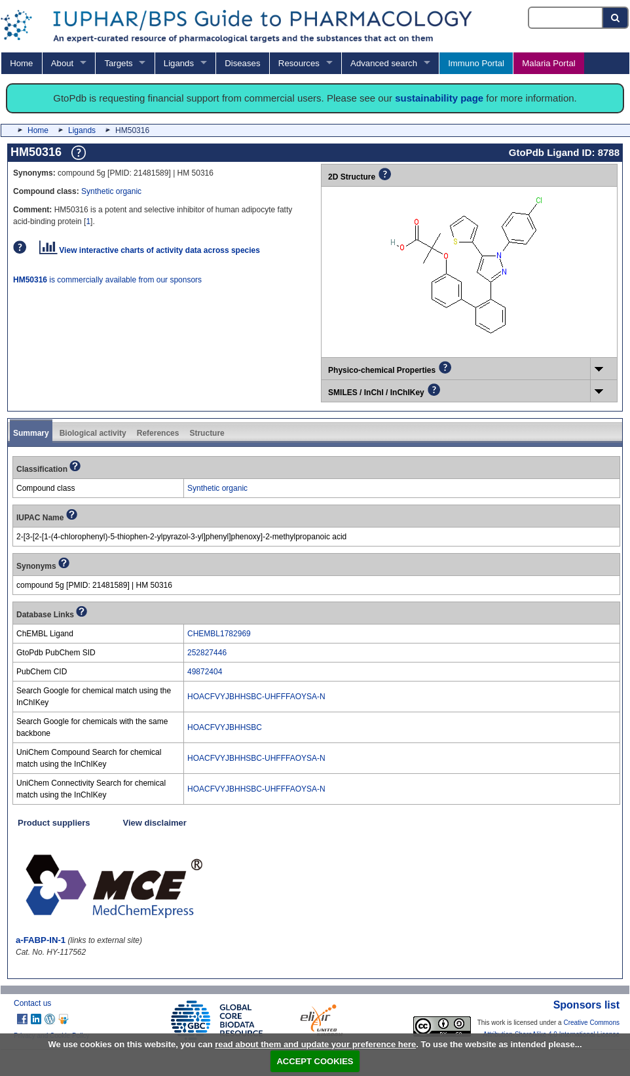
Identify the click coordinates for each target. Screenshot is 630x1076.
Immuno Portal (476, 63)
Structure (206, 433)
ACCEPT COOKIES (314, 1061)
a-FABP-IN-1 (40, 940)
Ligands (179, 63)
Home (21, 63)
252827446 (207, 652)
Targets (118, 63)
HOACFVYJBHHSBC (224, 727)
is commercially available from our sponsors (107, 279)
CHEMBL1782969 (219, 633)
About (62, 63)
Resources (299, 63)
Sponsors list (586, 1004)
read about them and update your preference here (315, 1044)
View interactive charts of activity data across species (149, 250)
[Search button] (616, 18)
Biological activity (93, 433)
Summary (31, 433)
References (158, 433)
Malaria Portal (548, 63)
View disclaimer (155, 823)
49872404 (204, 671)
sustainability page (439, 98)
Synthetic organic (111, 191)
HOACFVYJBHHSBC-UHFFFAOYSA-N (256, 696)
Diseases (242, 63)
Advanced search (383, 63)
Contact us (32, 1003)
